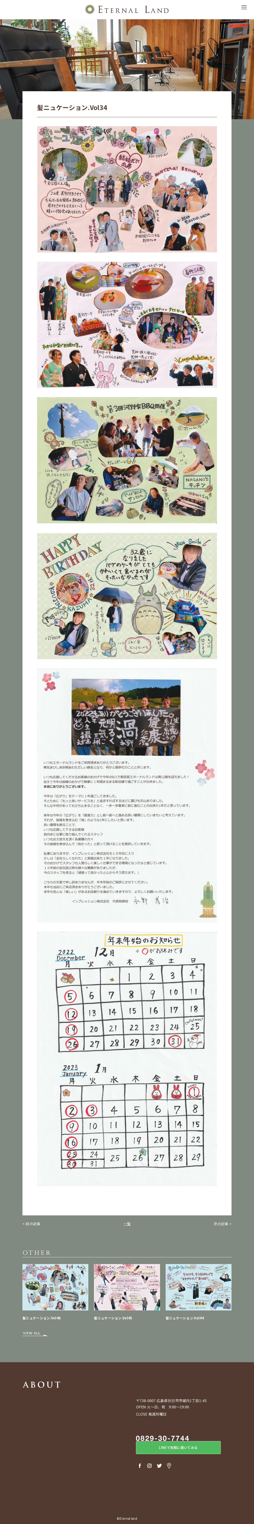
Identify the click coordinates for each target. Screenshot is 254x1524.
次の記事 (221, 1223)
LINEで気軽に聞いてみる (173, 1448)
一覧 (127, 1223)
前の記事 (33, 1223)
